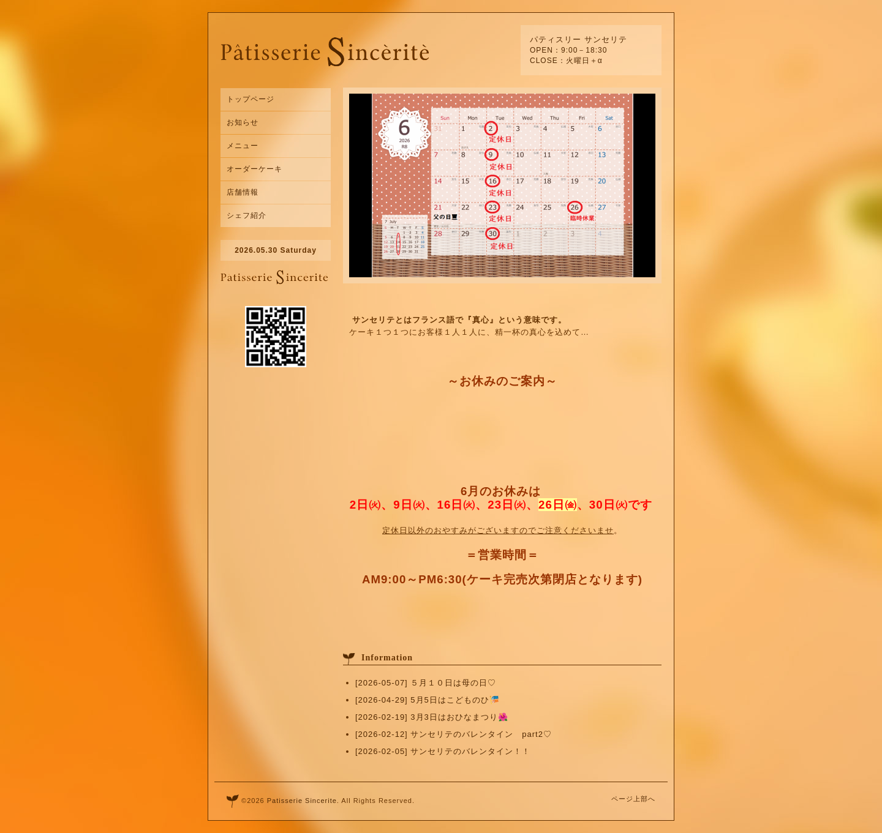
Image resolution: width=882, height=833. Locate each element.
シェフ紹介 (246, 215)
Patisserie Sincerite (302, 800)
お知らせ (242, 122)
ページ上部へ (633, 798)
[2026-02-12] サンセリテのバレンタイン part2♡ (453, 734)
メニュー (242, 145)
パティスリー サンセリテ (578, 39)
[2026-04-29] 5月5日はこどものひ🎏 (427, 699)
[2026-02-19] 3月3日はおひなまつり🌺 (431, 717)
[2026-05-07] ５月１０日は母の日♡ (425, 682)
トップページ (250, 99)
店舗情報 (242, 192)
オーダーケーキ (254, 169)
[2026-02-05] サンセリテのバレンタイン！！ (442, 751)
